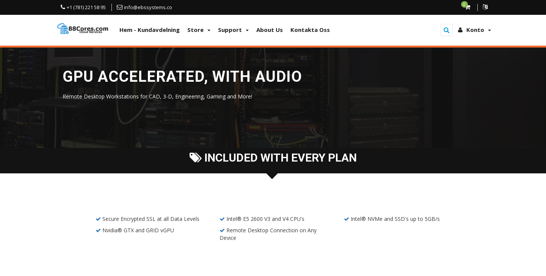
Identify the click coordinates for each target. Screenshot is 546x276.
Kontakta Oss (310, 29)
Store (198, 29)
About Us (269, 29)
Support (233, 29)
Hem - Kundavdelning (149, 29)
